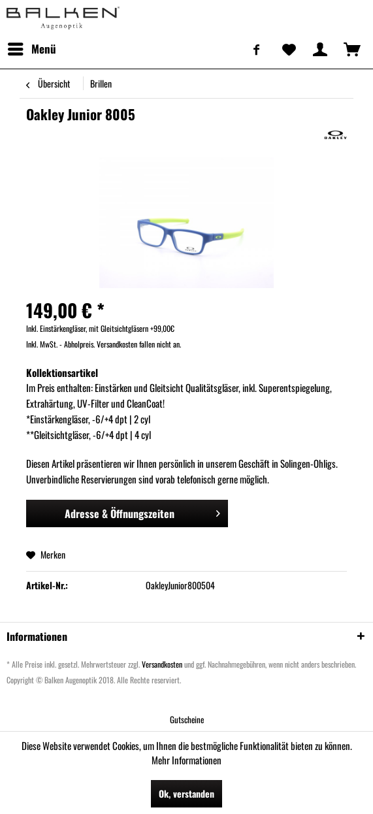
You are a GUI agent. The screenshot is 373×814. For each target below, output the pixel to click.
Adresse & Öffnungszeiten (143, 512)
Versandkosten (162, 664)
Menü (32, 48)
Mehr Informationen (186, 760)
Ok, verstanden (186, 793)
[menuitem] (31, 49)
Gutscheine (187, 719)
